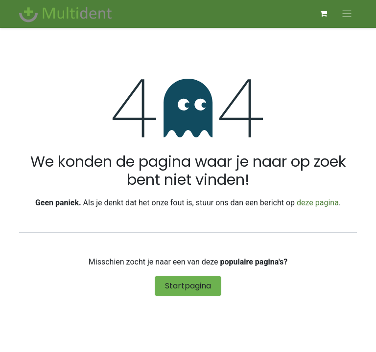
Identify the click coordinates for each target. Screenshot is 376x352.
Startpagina (188, 285)
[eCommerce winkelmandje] (323, 13)
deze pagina (318, 202)
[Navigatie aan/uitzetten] (347, 14)
